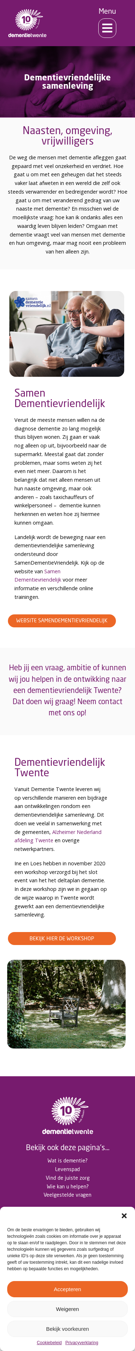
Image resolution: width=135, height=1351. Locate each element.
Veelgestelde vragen (67, 1194)
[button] (124, 1215)
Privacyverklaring (82, 1343)
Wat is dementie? (67, 1160)
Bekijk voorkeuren (67, 1329)
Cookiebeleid (49, 1343)
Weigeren (67, 1309)
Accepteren (67, 1289)
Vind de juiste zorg (68, 1177)
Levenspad (67, 1169)
